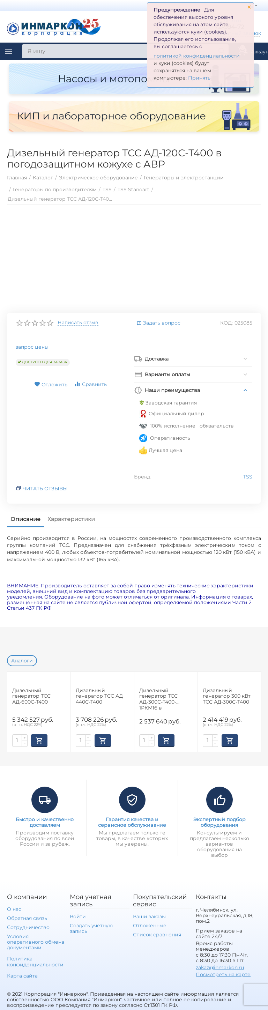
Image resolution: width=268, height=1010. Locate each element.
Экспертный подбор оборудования (219, 822)
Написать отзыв (78, 323)
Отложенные (149, 925)
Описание (25, 519)
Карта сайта (22, 976)
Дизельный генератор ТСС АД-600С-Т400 (31, 696)
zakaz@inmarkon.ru (220, 967)
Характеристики (71, 519)
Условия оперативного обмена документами (35, 942)
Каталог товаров (9, 51)
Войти (78, 916)
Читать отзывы (45, 488)
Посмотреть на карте (223, 974)
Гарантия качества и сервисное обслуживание (132, 822)
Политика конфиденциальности (35, 961)
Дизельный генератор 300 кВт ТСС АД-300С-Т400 (227, 696)
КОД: (226, 323)
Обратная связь (27, 918)
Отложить (50, 384)
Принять (199, 78)
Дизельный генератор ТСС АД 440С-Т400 (99, 696)
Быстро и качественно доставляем (45, 822)
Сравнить (90, 384)
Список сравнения (157, 934)
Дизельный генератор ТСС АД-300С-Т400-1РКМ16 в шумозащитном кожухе (159, 699)
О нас (14, 909)
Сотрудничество (28, 927)
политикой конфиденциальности (197, 56)
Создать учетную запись (91, 928)
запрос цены (32, 347)
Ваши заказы (149, 916)
